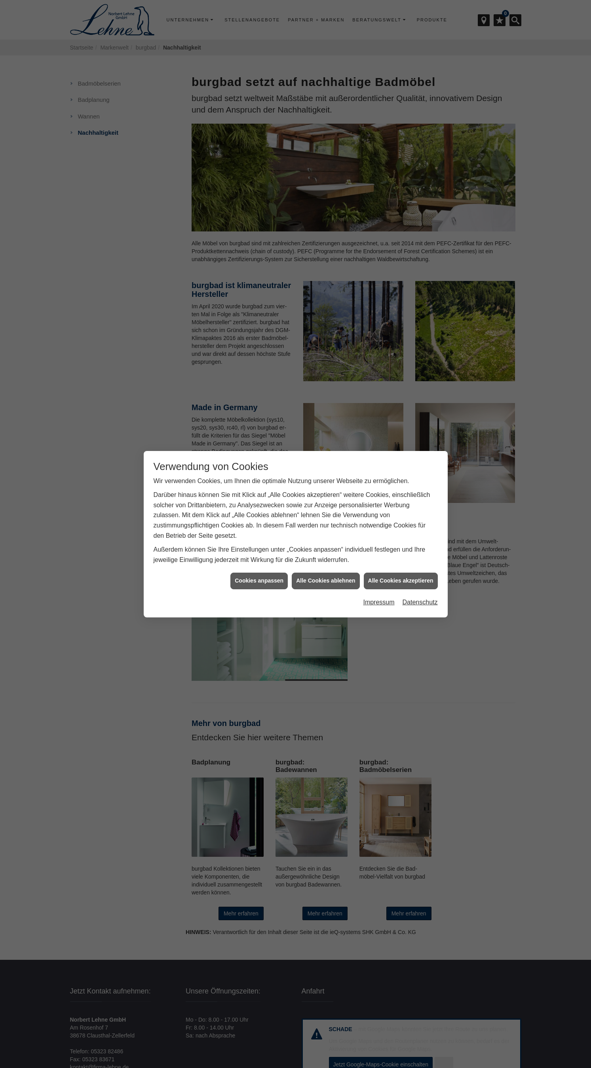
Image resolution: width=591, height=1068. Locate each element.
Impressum (378, 572)
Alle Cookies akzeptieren (400, 551)
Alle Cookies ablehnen (325, 551)
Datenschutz (420, 572)
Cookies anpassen (259, 551)
